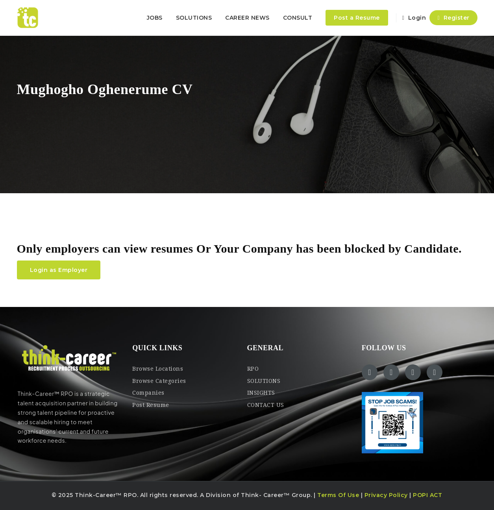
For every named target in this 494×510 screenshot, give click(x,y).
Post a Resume (357, 17)
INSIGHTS (261, 393)
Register (453, 17)
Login (414, 17)
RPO (253, 369)
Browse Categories (159, 381)
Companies (148, 393)
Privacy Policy (386, 495)
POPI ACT (427, 495)
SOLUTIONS (194, 17)
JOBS (155, 17)
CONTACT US (265, 405)
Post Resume (150, 405)
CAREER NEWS (247, 17)
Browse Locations (157, 369)
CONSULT (298, 17)
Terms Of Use (338, 495)
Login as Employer (59, 269)
